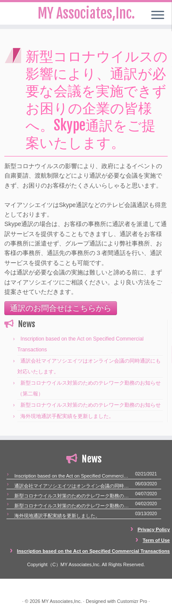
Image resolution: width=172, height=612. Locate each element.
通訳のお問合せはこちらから (60, 308)
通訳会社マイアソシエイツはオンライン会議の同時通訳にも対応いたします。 (72, 485)
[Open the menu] (157, 15)
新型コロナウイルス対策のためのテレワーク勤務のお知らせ (90, 405)
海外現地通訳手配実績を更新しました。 (67, 416)
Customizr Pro (132, 601)
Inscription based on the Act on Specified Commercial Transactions (72, 475)
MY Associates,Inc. (62, 601)
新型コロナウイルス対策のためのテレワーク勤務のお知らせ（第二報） (72, 495)
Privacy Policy (153, 529)
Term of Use (156, 540)
